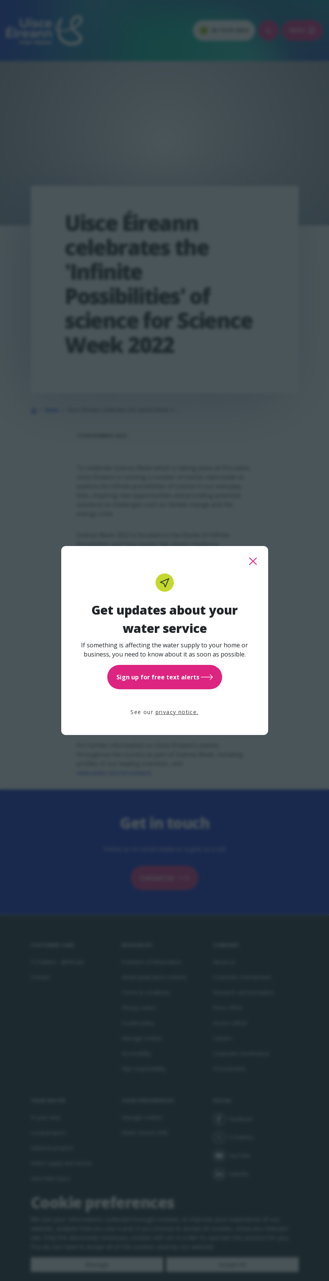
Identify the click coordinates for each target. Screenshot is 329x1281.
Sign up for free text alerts (164, 677)
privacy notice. (177, 712)
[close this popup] (253, 561)
